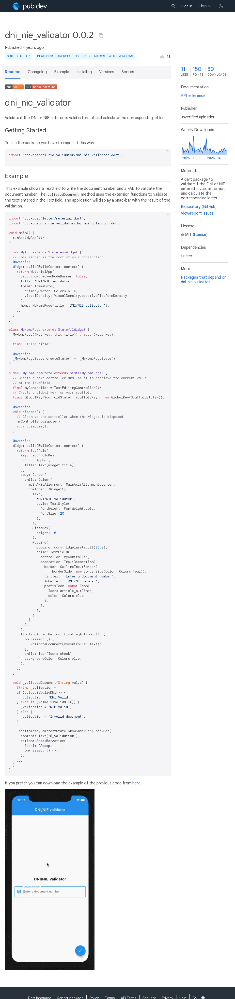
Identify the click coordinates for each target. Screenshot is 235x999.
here (136, 783)
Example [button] (61, 71)
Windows (126, 56)
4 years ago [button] (33, 47)
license (200, 234)
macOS (99, 56)
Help (203, 6)
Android (63, 56)
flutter (186, 256)
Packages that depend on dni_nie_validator (203, 280)
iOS (76, 56)
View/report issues (197, 213)
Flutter (23, 56)
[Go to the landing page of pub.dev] (29, 6)
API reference (193, 95)
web (112, 56)
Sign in (186, 6)
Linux (86, 56)
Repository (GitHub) (199, 206)
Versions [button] (106, 71)
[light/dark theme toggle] (221, 6)
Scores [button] (128, 71)
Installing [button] (84, 71)
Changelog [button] (37, 71)
